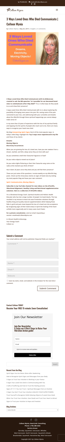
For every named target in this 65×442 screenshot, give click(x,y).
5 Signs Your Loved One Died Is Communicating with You (25, 383)
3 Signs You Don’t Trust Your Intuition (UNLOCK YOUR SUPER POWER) (29, 392)
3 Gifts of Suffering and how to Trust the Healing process (25, 386)
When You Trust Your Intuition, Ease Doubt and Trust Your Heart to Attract (31, 398)
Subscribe (32, 355)
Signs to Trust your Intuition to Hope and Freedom (23, 401)
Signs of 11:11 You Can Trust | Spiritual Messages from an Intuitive (29, 389)
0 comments (41, 29)
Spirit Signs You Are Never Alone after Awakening (23, 373)
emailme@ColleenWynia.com (22, 215)
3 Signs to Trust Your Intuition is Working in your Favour (25, 379)
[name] (32, 339)
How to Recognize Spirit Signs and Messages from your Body (26, 376)
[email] (32, 344)
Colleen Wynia (13, 29)
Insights (33, 29)
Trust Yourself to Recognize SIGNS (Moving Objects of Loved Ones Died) (30, 395)
